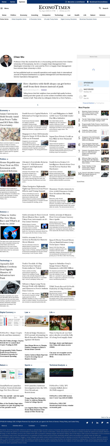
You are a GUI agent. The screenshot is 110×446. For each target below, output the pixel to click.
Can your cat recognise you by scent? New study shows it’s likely (61, 355)
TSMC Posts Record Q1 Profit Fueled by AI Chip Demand (61, 287)
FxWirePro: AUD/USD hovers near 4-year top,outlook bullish (61, 397)
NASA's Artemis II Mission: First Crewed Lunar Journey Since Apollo (61, 217)
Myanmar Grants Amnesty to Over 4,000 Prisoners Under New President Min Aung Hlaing (61, 192)
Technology (59, 15)
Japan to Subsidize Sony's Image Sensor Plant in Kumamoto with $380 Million (61, 265)
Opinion (22, 2)
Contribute (32, 425)
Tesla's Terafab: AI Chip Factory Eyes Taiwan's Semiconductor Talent (32, 265)
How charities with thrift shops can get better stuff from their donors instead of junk (47, 85)
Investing (34, 15)
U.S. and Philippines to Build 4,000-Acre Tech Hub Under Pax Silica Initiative (61, 115)
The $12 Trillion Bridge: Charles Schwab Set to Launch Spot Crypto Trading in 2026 (12, 343)
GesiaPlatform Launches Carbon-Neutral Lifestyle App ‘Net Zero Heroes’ (10, 387)
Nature (92, 15)
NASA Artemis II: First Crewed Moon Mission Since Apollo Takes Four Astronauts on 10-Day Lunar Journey (35, 218)
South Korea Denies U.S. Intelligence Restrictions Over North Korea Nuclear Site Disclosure (62, 165)
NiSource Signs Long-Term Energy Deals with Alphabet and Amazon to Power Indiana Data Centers (35, 287)
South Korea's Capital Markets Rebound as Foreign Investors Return (35, 115)
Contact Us (44, 425)
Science (102, 15)
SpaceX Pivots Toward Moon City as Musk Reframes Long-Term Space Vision (61, 242)
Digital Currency (8, 312)
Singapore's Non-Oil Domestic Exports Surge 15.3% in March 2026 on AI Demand (35, 136)
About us (4, 425)
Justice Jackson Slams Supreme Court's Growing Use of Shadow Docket (36, 357)
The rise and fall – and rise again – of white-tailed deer (12, 397)
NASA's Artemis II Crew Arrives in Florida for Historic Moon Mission (34, 239)
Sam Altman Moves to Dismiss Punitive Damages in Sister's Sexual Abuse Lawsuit (36, 347)
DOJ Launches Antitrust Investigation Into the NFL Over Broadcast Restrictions (36, 388)
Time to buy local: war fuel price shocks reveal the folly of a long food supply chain (61, 335)
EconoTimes (80, 181)
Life (84, 15)
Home (4, 2)
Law (68, 15)
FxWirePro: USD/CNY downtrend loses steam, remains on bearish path (61, 405)
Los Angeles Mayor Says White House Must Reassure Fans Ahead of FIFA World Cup (36, 410)
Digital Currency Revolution (69, 19)
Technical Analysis (58, 365)
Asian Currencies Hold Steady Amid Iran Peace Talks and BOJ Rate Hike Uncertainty (9, 119)
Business (43, 90)
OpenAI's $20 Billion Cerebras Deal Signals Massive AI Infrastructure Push (8, 270)
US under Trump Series (51, 19)
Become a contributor (76, 2)
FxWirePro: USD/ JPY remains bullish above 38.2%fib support (59, 387)
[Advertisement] (55, 38)
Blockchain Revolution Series (88, 19)
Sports (28, 365)
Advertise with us (18, 425)
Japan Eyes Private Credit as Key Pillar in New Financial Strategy (61, 138)
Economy (23, 15)
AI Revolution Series (35, 19)
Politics (13, 15)
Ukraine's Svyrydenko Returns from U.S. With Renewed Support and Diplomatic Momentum (35, 165)
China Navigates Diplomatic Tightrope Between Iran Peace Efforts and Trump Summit (35, 188)
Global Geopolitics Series (19, 19)
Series (12, 2)
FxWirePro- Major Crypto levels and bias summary (11, 334)
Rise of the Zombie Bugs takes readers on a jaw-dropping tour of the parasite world (12, 405)
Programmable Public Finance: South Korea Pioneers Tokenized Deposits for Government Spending (11, 353)
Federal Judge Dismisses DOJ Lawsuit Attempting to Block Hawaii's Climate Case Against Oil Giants (36, 336)
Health (77, 15)
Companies (46, 15)
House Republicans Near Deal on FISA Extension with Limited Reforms (10, 166)
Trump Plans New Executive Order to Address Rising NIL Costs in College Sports (35, 400)
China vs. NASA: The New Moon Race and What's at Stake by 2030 (10, 219)
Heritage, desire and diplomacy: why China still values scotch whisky (61, 345)
